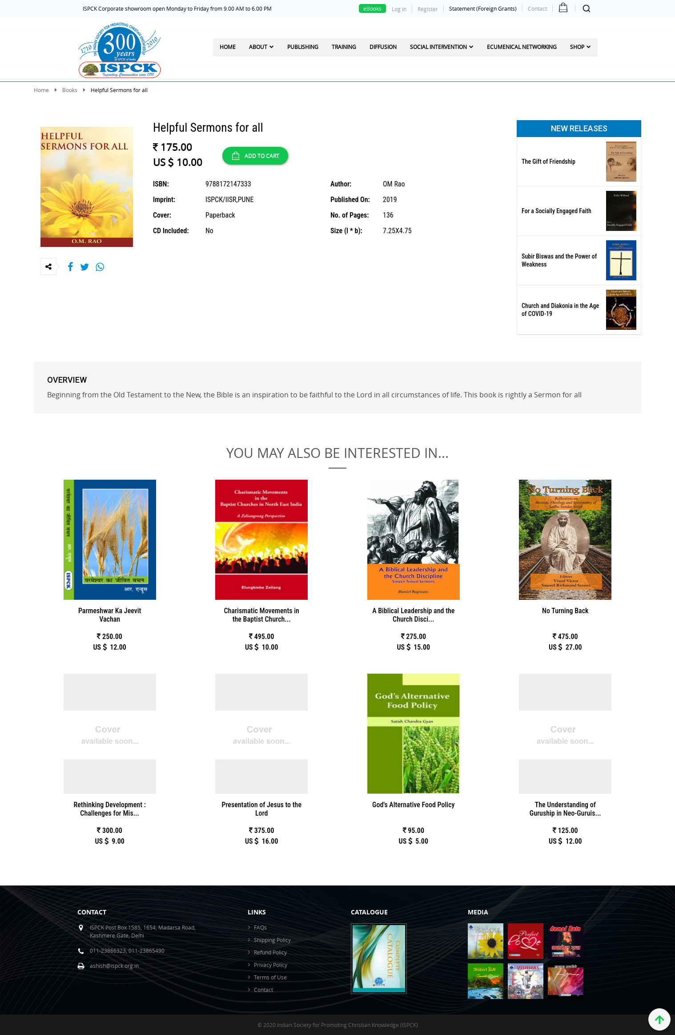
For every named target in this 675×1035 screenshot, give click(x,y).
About (258, 46)
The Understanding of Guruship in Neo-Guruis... (565, 809)
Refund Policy (270, 952)
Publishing (302, 46)
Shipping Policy (272, 939)
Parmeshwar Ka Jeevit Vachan (109, 614)
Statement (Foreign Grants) (483, 8)
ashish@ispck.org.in (114, 965)
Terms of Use (270, 977)
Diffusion (383, 46)
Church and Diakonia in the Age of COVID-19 (560, 309)
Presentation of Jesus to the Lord (261, 809)
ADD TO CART (255, 155)
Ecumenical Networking (522, 46)
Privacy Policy (270, 964)
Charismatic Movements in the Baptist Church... (261, 614)
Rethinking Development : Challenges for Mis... (110, 809)
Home (228, 46)
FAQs (260, 927)
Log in (399, 8)
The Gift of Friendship (548, 161)
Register (428, 8)
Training (344, 46)
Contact (537, 8)
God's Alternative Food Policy (413, 805)
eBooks (372, 8)
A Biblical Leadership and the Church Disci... (413, 614)
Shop (577, 46)
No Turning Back (565, 610)
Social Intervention (438, 46)
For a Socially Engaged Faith (556, 210)
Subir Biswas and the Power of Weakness (559, 260)
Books (69, 89)
